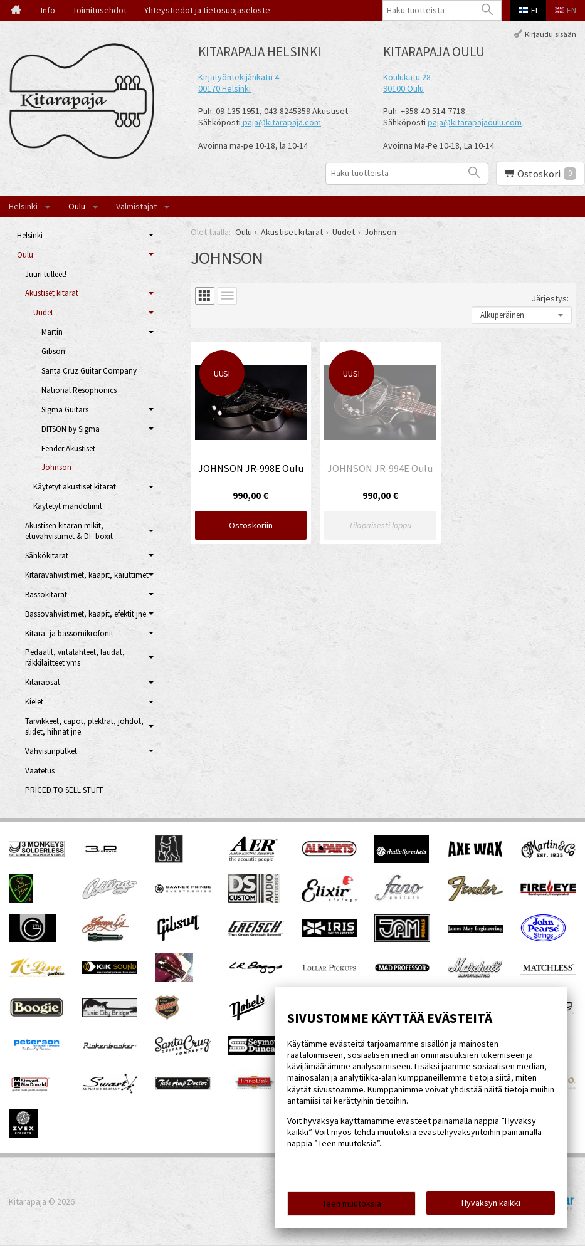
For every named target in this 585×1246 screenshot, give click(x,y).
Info (48, 10)
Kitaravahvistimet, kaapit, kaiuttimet (87, 575)
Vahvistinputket (51, 751)
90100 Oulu (403, 88)
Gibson (53, 351)
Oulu (76, 206)
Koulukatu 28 (407, 77)
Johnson (56, 467)
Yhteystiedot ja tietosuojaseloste (207, 10)
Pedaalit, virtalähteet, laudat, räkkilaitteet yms (75, 657)
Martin (52, 332)
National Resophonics (79, 390)
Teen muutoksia (351, 1203)
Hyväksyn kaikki (490, 1202)
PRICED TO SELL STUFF (64, 790)
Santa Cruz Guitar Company (89, 370)
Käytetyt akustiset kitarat (74, 486)
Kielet (34, 701)
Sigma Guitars (64, 409)
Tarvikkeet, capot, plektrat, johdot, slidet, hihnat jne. (84, 726)
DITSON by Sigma (70, 429)
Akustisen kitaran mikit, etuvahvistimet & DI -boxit (69, 531)
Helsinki (23, 206)
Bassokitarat (46, 594)
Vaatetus (40, 770)
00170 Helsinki (224, 88)
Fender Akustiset (68, 448)
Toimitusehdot (100, 10)
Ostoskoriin (251, 525)
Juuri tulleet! (45, 274)
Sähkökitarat (46, 555)
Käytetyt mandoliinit (67, 506)
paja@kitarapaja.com (282, 122)
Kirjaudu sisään (550, 33)
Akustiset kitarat (51, 293)
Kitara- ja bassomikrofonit (69, 633)
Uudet (43, 312)
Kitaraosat (42, 682)
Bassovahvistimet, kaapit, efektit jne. (86, 614)
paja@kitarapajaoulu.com (475, 122)
